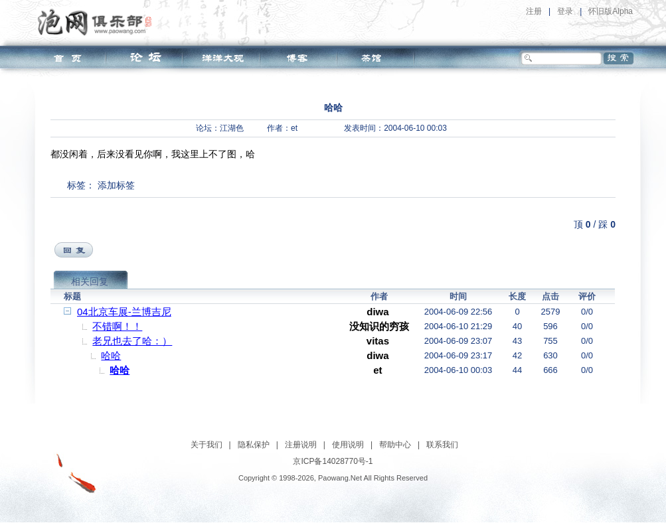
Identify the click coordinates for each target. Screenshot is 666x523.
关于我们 (206, 444)
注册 (534, 11)
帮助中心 (395, 444)
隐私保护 (254, 444)
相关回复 (89, 281)
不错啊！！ (117, 326)
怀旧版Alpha (610, 11)
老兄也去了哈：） (132, 340)
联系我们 (442, 444)
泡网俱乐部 (98, 22)
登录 (565, 11)
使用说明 (348, 444)
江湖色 (232, 128)
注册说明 (301, 444)
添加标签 (116, 185)
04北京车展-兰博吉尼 (124, 311)
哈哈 (111, 355)
